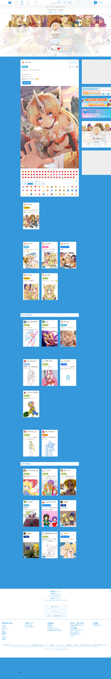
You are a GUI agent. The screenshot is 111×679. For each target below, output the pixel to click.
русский (4, 637)
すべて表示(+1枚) (50, 166)
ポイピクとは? (28, 625)
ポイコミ (72, 635)
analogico (59, 649)
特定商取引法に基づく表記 (54, 630)
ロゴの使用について (75, 634)
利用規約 (49, 625)
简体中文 (4, 632)
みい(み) (55, 34)
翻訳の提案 (9, 623)
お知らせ (24, 67)
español (4, 626)
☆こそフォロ (55, 40)
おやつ (36, 184)
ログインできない (74, 632)
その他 (42, 184)
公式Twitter (73, 626)
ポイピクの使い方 (29, 626)
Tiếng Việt (4, 628)
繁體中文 (4, 634)
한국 (3, 630)
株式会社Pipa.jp (97, 625)
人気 (30, 184)
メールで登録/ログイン (55, 615)
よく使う (24, 184)
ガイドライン (50, 626)
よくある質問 (73, 628)
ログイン (55, 606)
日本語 (3, 639)
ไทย (3, 635)
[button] (20, 672)
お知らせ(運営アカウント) (77, 625)
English (4, 625)
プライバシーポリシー (53, 628)
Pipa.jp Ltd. (65, 649)
